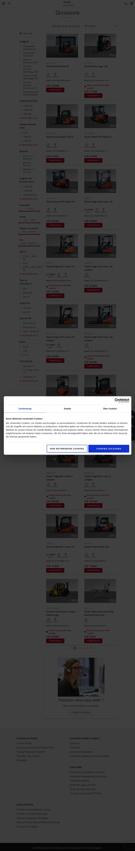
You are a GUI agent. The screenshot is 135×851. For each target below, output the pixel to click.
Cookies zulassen (108, 448)
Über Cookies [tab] (110, 408)
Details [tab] (67, 408)
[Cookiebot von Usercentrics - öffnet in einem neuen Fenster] (116, 400)
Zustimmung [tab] (25, 408)
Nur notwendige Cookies (67, 448)
